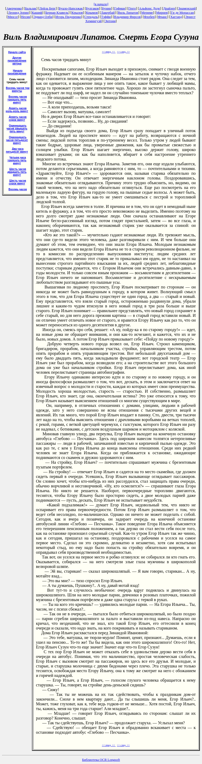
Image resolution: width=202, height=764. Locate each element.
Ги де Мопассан (182, 12)
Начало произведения (17, 72)
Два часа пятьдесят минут (17, 150)
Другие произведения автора (17, 60)
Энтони (110, 21)
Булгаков (92, 8)
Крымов (92, 12)
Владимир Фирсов (127, 17)
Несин (25, 17)
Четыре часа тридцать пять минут (16, 160)
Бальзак (30, 8)
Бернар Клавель (56, 12)
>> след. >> (123, 51)
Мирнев (162, 12)
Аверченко (14, 8)
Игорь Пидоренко (68, 17)
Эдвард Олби (42, 17)
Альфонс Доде (149, 8)
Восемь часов (17, 189)
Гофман (119, 8)
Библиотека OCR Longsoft (101, 760)
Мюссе (13, 17)
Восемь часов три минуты (17, 89)
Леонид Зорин (18, 12)
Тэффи (106, 17)
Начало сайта (17, 52)
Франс (162, 17)
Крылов (77, 12)
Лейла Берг (47, 8)
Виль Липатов (128, 12)
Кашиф (37, 12)
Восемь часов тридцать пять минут (17, 99)
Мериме (147, 12)
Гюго (132, 8)
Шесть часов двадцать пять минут (17, 172)
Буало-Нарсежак (71, 8)
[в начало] (101, 4)
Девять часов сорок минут (18, 118)
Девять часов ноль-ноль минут (17, 110)
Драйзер (169, 8)
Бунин (106, 8)
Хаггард (176, 17)
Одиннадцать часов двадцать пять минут (17, 128)
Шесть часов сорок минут (17, 182)
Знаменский (187, 8)
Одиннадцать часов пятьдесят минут (17, 140)
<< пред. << (108, 51)
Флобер (149, 17)
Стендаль (91, 17)
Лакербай (107, 12)
